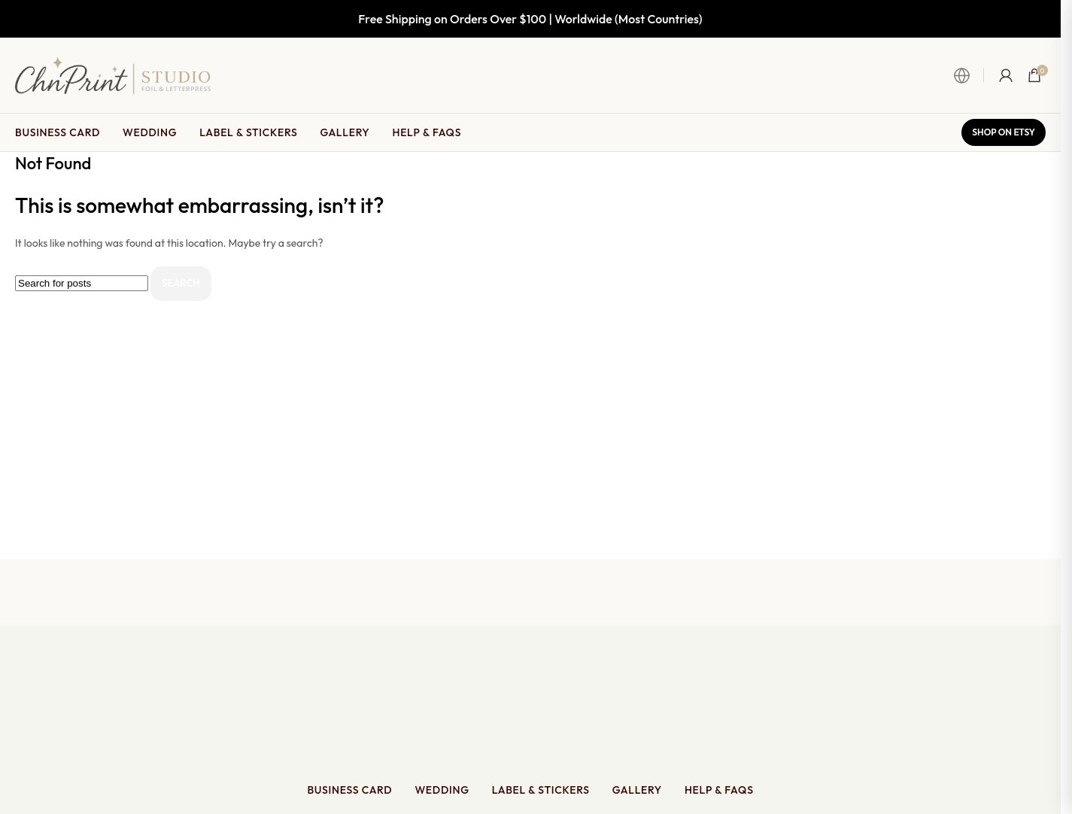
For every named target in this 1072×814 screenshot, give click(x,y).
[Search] (81, 283)
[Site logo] (113, 73)
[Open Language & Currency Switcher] (968, 75)
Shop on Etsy (1003, 132)
